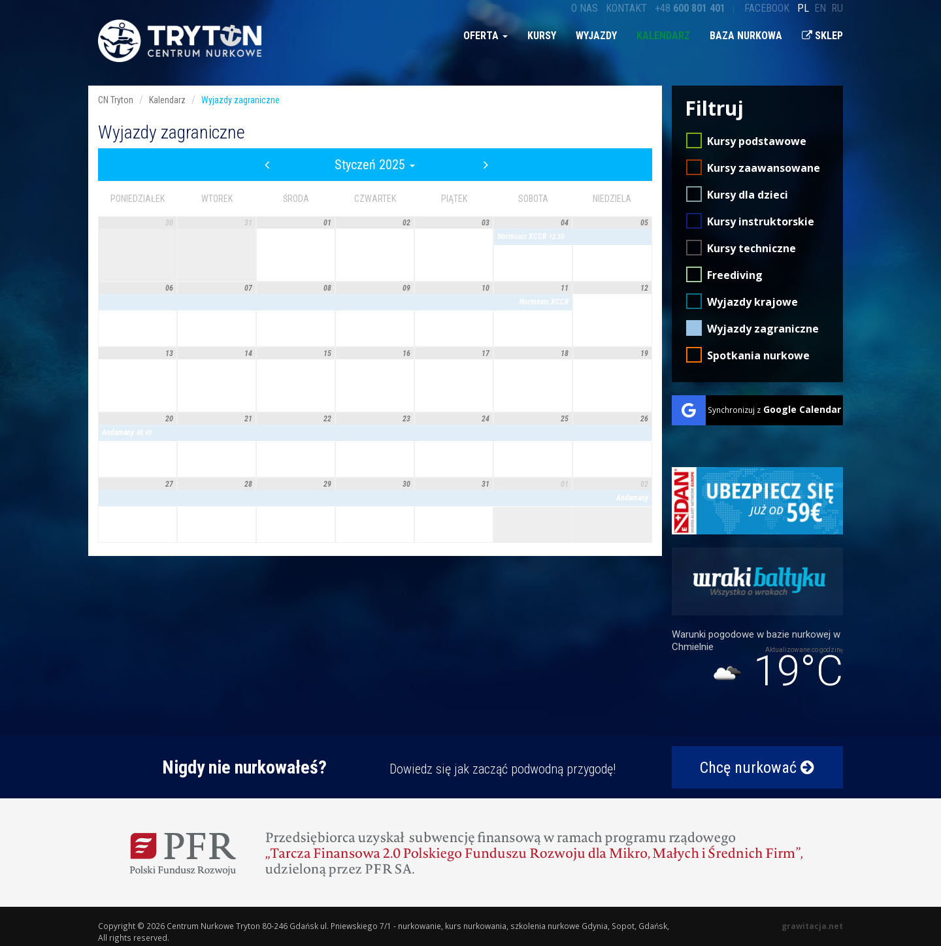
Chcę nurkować (757, 767)
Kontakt (626, 8)
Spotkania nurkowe (758, 355)
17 (485, 353)
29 (327, 484)
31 (248, 222)
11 (565, 288)
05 (644, 222)
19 (644, 353)
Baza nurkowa (746, 35)
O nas (584, 8)
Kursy (541, 35)
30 (169, 222)
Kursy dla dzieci (747, 195)
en (820, 8)
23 (406, 418)
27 (169, 484)
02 (406, 222)
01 (327, 222)
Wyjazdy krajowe (752, 302)
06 (169, 288)
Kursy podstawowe (756, 141)
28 (248, 484)
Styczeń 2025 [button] (375, 164)
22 (327, 418)
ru (837, 8)
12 (644, 288)
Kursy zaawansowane (763, 168)
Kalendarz (663, 35)
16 (406, 353)
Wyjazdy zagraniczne (763, 328)
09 (406, 288)
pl (803, 8)
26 (644, 418)
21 (248, 418)
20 (169, 418)
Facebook (766, 8)
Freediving (735, 275)
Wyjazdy (596, 35)
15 (327, 353)
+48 (690, 8)
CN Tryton (115, 100)
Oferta (485, 35)
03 (485, 222)
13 (169, 353)
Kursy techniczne (751, 248)
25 (565, 418)
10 (485, 288)
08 (327, 288)
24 (485, 418)
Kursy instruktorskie (760, 221)
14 (248, 353)
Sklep (822, 35)
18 (565, 353)
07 (248, 288)
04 (565, 222)
